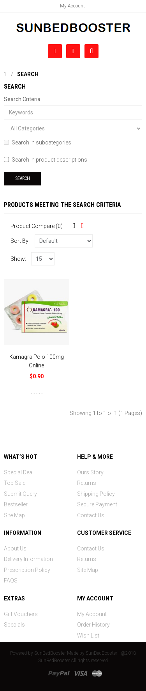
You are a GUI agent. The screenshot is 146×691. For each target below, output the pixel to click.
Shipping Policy (96, 494)
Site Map (14, 515)
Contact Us (90, 515)
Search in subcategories (37, 142)
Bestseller (16, 504)
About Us (15, 548)
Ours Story (90, 472)
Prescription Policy (27, 570)
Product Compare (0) (37, 226)
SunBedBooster (50, 653)
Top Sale (14, 483)
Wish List (88, 635)
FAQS (11, 580)
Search (28, 74)
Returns (86, 483)
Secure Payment (97, 504)
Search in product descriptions (45, 160)
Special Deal (18, 472)
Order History (93, 625)
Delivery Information (28, 559)
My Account (72, 6)
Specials (14, 625)
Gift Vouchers (21, 614)
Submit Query (20, 494)
